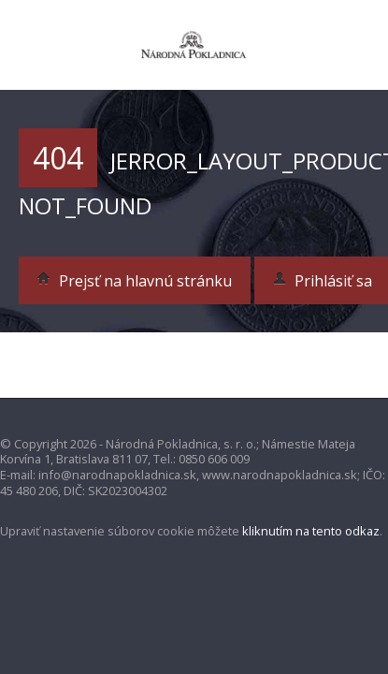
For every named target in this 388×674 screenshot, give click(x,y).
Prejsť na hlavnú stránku (134, 281)
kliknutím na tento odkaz (311, 530)
